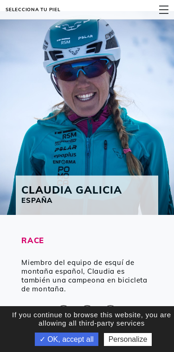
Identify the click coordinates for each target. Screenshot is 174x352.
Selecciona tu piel (33, 9)
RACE (32, 240)
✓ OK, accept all (66, 339)
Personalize (128, 339)
